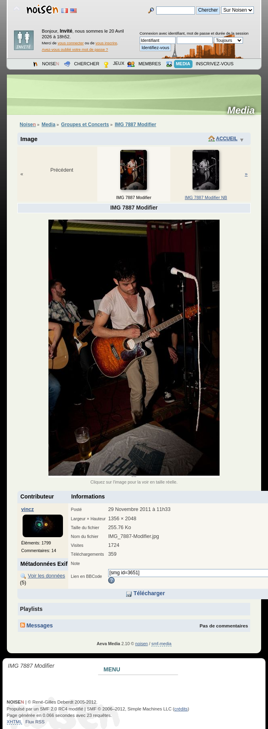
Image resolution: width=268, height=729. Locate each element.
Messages (36, 626)
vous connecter (71, 43)
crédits (181, 708)
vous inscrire (106, 43)
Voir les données (46, 576)
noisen (141, 643)
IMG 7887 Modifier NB (206, 197)
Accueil (226, 138)
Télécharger (145, 593)
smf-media (161, 643)
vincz (27, 509)
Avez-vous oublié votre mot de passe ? (75, 49)
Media (243, 110)
